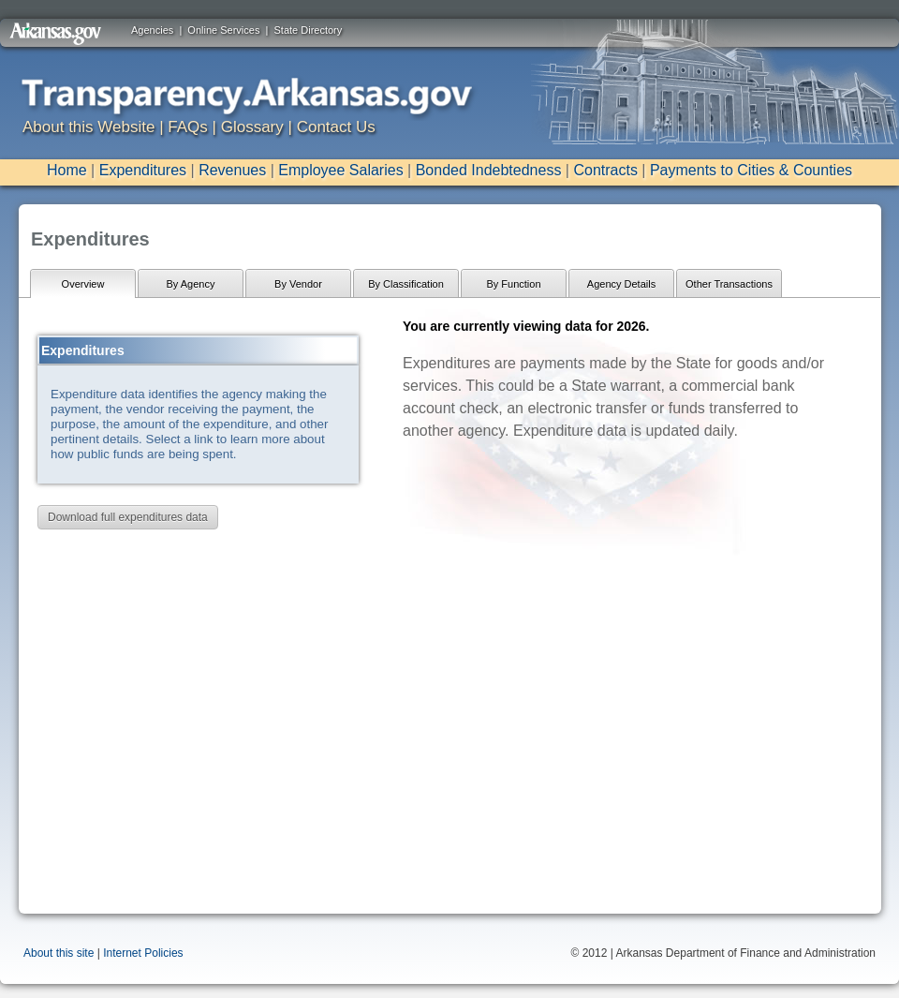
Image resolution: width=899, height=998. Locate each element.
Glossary (252, 127)
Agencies (152, 30)
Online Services (223, 30)
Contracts (605, 170)
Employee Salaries (340, 170)
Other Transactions (729, 284)
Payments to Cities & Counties (751, 170)
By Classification (406, 284)
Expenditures (142, 170)
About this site (58, 953)
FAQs (188, 127)
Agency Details (621, 284)
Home (67, 170)
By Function (513, 284)
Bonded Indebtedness (489, 170)
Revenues (232, 170)
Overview (83, 284)
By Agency (191, 284)
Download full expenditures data (128, 517)
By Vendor (298, 284)
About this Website (88, 127)
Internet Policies (143, 953)
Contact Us (336, 127)
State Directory (308, 30)
